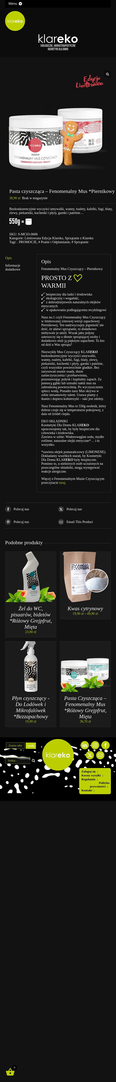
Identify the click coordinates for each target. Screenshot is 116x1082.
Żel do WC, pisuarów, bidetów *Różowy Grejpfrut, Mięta (31, 618)
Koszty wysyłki (91, 775)
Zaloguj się (88, 771)
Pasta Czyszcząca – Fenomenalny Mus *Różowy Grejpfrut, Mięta (85, 707)
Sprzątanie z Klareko (79, 238)
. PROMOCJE (27, 242)
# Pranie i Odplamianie (54, 242)
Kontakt (86, 790)
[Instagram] (95, 745)
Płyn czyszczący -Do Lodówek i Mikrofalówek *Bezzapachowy (30, 707)
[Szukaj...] (17, 760)
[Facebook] (105, 745)
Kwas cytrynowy (85, 608)
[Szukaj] (33, 760)
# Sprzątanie (80, 242)
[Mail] (100, 755)
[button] (107, 74)
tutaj (62, 482)
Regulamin (88, 779)
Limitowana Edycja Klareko (44, 238)
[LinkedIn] (85, 745)
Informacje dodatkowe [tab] (12, 267)
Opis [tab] (8, 258)
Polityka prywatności (100, 784)
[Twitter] (90, 755)
